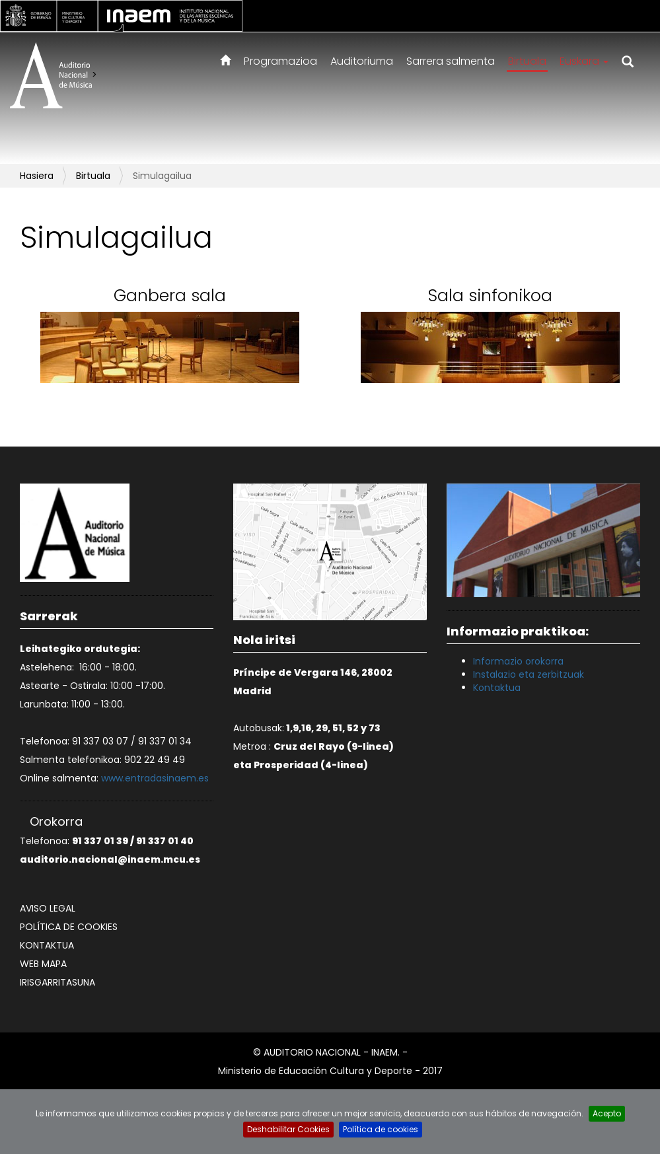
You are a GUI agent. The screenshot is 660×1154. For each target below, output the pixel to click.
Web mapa (43, 963)
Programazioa (280, 61)
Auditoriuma (361, 61)
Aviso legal (47, 908)
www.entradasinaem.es (155, 778)
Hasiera (37, 175)
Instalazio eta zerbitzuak (528, 674)
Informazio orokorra (518, 661)
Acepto (607, 1113)
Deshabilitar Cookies (288, 1129)
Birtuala (527, 61)
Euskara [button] (584, 61)
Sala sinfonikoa (490, 295)
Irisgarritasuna (57, 982)
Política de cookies (69, 926)
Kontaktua (47, 945)
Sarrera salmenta (450, 61)
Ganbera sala (170, 295)
